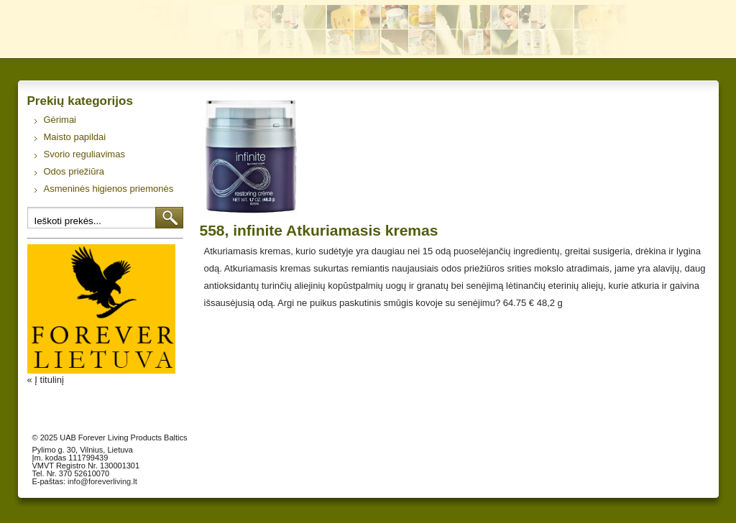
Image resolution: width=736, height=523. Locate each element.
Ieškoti (169, 217)
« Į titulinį (45, 379)
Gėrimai (60, 119)
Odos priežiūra (74, 171)
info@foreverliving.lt (102, 481)
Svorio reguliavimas (84, 154)
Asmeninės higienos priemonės (109, 188)
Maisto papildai (75, 136)
